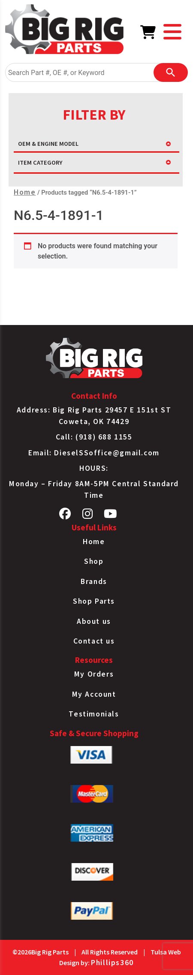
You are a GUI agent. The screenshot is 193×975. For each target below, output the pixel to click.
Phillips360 (112, 962)
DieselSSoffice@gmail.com (106, 452)
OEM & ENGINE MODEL (48, 143)
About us (94, 621)
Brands (94, 581)
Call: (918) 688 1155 (94, 437)
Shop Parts (94, 601)
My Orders (94, 674)
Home (25, 192)
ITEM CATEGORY (40, 162)
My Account (94, 694)
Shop (93, 561)
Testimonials (94, 714)
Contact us (94, 641)
